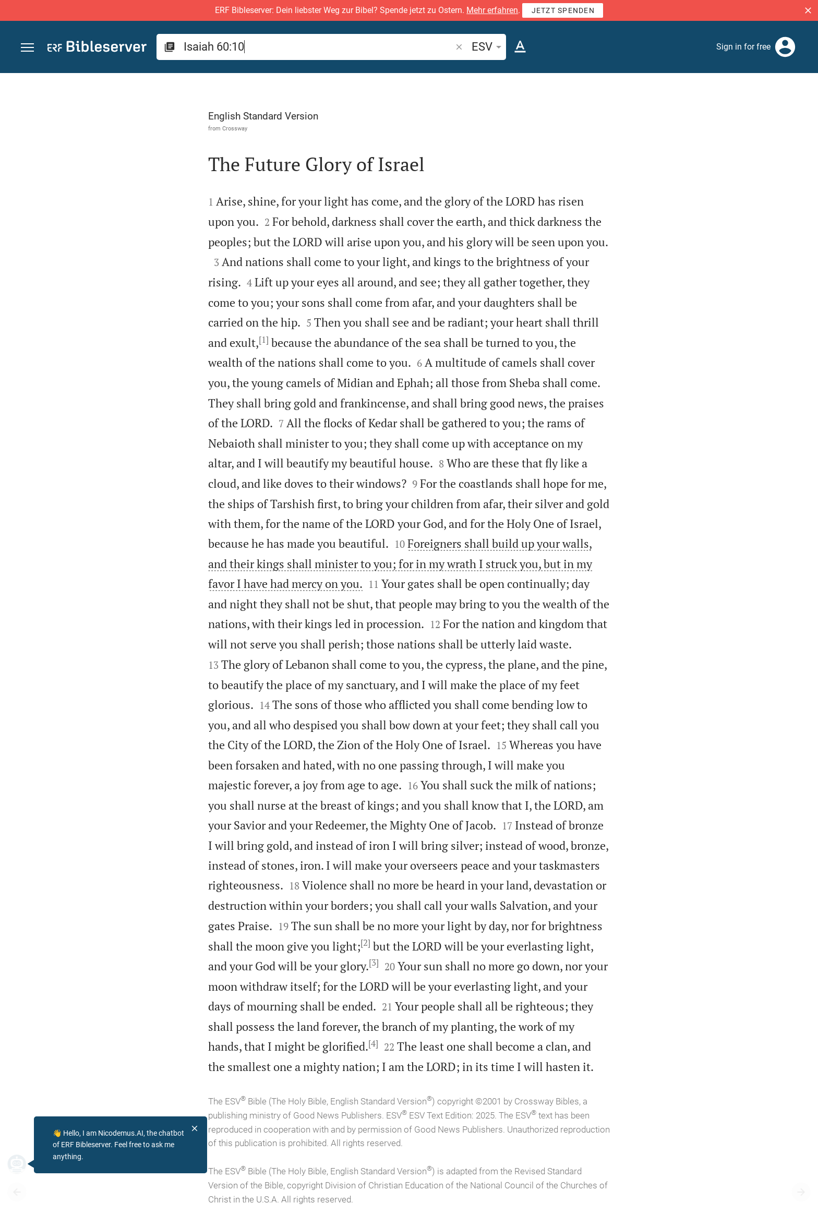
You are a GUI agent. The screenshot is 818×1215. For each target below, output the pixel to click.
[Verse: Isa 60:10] (676, 92)
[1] (146, 339)
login (728, 171)
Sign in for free (743, 47)
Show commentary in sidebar (680, 359)
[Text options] (520, 47)
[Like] (612, 114)
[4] (256, 1043)
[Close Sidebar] (589, 653)
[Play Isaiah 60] (707, 573)
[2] (248, 942)
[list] (707, 406)
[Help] (801, 114)
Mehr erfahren (492, 10)
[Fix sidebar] (589, 82)
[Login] (785, 47)
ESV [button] (488, 46)
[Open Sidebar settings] (784, 114)
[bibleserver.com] (97, 48)
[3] (256, 962)
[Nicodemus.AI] (24, 1163)
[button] (808, 10)
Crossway (117, 128)
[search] (318, 46)
